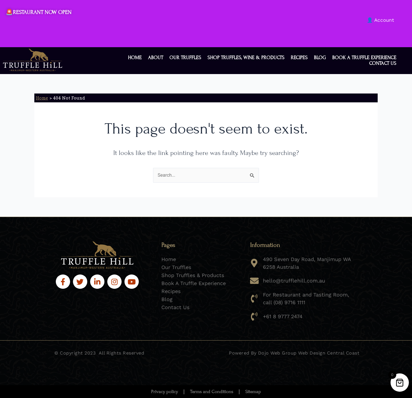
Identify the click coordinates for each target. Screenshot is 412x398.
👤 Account (380, 20)
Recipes (299, 58)
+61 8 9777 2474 (282, 316)
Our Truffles (185, 58)
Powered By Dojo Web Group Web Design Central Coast (294, 352)
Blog (320, 58)
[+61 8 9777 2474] (254, 316)
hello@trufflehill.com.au (293, 281)
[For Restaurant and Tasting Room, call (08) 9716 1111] (254, 298)
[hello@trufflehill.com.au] (254, 280)
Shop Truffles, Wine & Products (245, 58)
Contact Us (382, 63)
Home (135, 58)
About (155, 58)
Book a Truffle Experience (364, 58)
